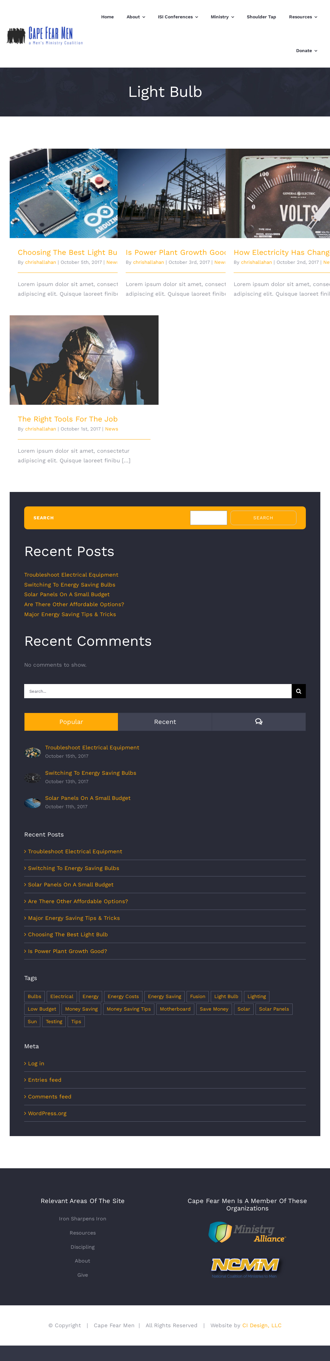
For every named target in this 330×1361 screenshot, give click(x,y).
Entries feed (45, 1080)
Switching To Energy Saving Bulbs (69, 584)
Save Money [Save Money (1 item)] (214, 1009)
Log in (36, 1063)
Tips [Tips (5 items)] (76, 1021)
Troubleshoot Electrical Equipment (71, 574)
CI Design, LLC (261, 1325)
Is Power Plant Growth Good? (179, 252)
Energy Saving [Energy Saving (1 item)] (164, 996)
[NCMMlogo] (247, 1258)
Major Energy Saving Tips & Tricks (70, 614)
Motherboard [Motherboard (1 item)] (175, 1009)
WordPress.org (47, 1113)
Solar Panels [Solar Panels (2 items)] (274, 1009)
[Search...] (158, 691)
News (111, 429)
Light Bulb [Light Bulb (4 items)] (226, 996)
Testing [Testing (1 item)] (54, 1021)
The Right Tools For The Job (68, 419)
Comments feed (50, 1096)
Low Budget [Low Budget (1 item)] (42, 1009)
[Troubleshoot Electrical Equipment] (32, 752)
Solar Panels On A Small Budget (67, 594)
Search (44, 517)
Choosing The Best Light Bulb (71, 252)
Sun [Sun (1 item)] (32, 1021)
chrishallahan (40, 262)
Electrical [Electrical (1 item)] (61, 996)
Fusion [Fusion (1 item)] (197, 996)
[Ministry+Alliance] (247, 1224)
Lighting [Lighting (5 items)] (257, 996)
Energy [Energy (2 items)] (90, 996)
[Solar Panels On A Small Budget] (32, 803)
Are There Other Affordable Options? (74, 604)
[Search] (299, 691)
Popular (71, 722)
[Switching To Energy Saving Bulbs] (32, 777)
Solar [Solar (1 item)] (244, 1009)
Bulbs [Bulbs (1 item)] (34, 996)
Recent (165, 722)
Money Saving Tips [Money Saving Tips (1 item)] (129, 1009)
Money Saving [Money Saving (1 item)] (81, 1009)
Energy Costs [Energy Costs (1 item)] (123, 996)
